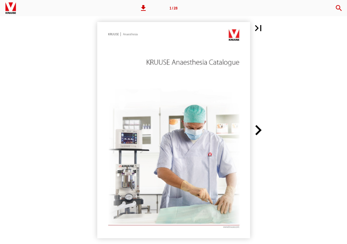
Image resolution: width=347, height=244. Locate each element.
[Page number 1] (173, 8)
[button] (143, 8)
